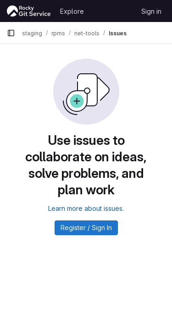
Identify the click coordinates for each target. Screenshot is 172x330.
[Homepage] (29, 11)
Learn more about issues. (86, 208)
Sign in (151, 11)
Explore (72, 11)
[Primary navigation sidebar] (11, 33)
